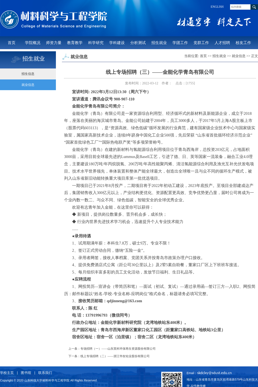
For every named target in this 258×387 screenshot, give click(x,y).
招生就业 (159, 43)
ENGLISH (217, 6)
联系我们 (45, 373)
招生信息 (28, 74)
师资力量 (53, 43)
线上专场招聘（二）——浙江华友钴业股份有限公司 (115, 356)
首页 (11, 43)
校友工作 (243, 43)
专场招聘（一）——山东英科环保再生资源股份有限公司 (118, 348)
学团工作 (180, 43)
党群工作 (201, 43)
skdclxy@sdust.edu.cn (214, 372)
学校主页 (7, 373)
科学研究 (96, 43)
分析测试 (138, 43)
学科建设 (117, 43)
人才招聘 (222, 43)
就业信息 (28, 85)
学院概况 (32, 43)
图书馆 (26, 373)
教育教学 (75, 43)
